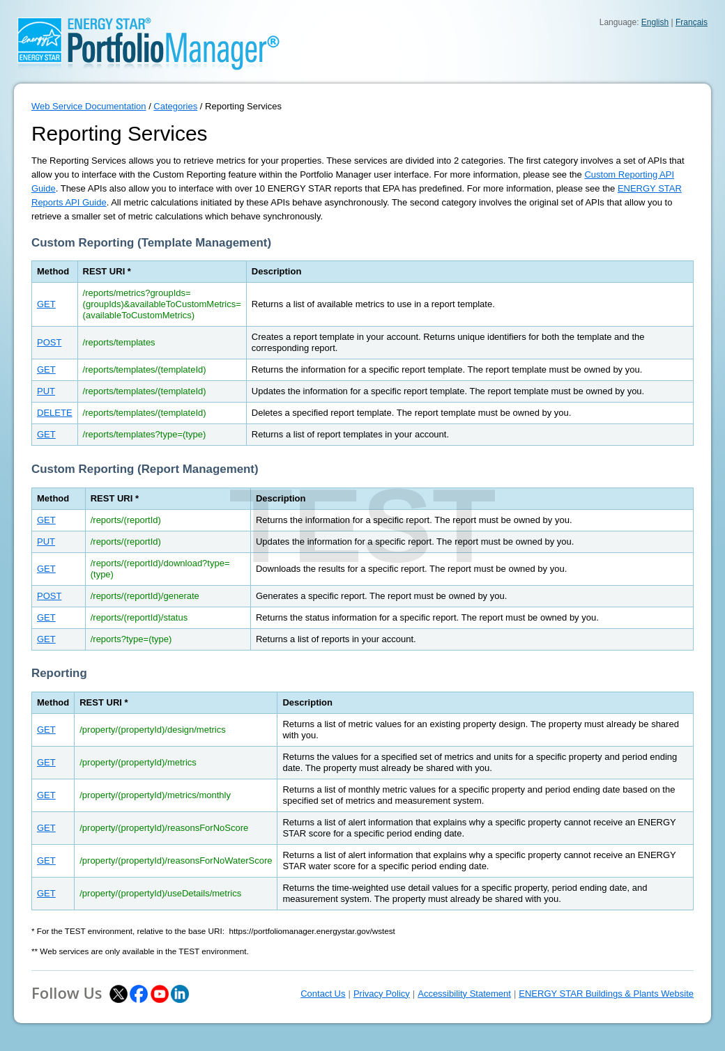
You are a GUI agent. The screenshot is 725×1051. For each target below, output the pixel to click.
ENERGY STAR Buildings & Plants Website (606, 993)
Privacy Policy (381, 993)
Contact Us (322, 993)
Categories (175, 106)
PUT (46, 391)
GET (46, 304)
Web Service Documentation (88, 106)
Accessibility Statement (464, 993)
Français (692, 22)
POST (49, 342)
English (655, 22)
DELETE (54, 412)
